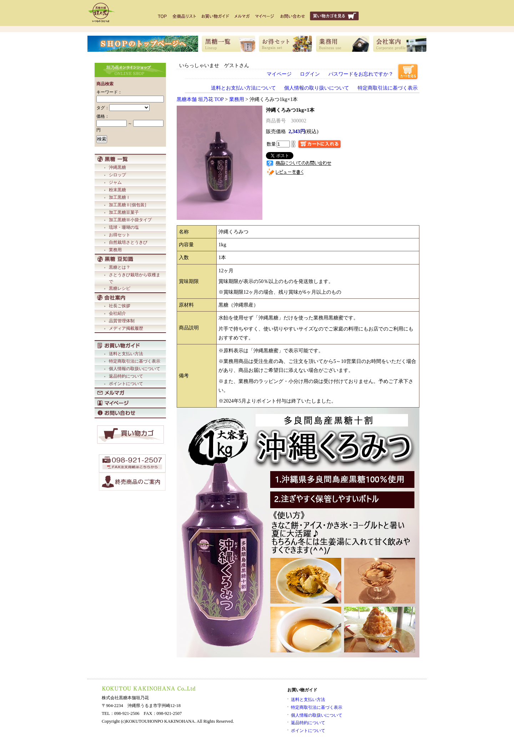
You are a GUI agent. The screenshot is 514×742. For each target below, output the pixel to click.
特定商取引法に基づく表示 (134, 361)
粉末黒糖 (117, 189)
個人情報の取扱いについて (134, 368)
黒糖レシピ (119, 288)
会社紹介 (117, 313)
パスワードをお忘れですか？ (360, 74)
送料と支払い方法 (126, 353)
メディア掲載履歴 (126, 328)
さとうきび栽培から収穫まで (134, 278)
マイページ (279, 74)
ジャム (115, 182)
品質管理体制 (122, 320)
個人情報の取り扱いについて (316, 88)
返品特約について (126, 376)
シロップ (117, 174)
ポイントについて (126, 383)
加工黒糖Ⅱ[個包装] (127, 204)
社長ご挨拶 (119, 305)
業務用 (115, 249)
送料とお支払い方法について (243, 88)
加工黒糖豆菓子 (124, 212)
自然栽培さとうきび (128, 242)
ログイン (310, 74)
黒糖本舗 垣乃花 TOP (200, 99)
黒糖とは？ (119, 267)
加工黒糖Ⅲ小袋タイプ (130, 219)
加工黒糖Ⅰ (119, 197)
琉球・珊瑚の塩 (124, 227)
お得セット (119, 234)
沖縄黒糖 (117, 167)
